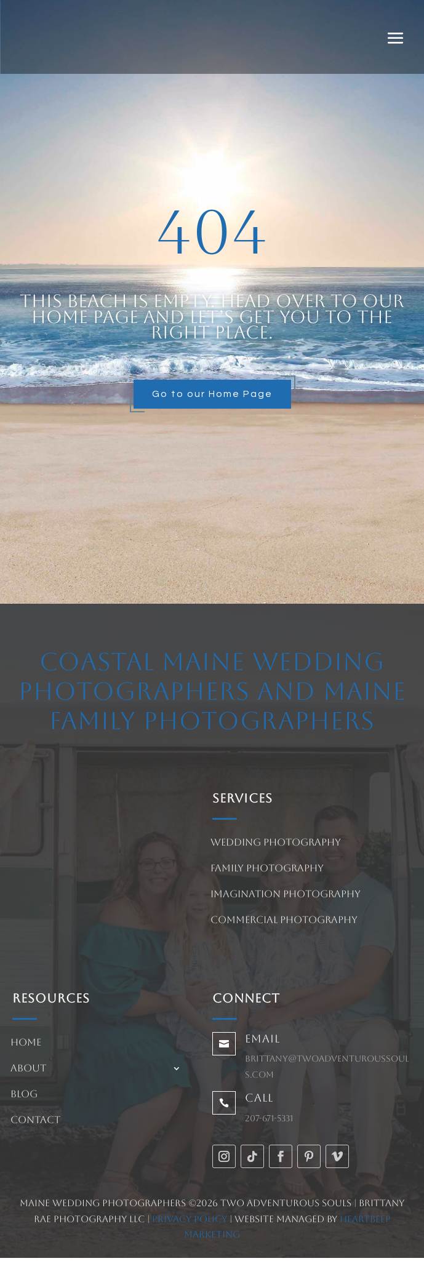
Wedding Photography (275, 843)
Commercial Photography (284, 921)
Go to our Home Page (212, 394)
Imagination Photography (285, 895)
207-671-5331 (269, 1118)
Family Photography (267, 869)
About (28, 1069)
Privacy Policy (189, 1219)
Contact (35, 1121)
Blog (24, 1095)
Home (25, 1043)
